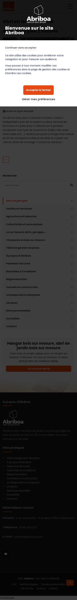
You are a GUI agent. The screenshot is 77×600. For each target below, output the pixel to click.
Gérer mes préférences (38, 99)
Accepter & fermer (38, 90)
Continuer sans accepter (21, 47)
